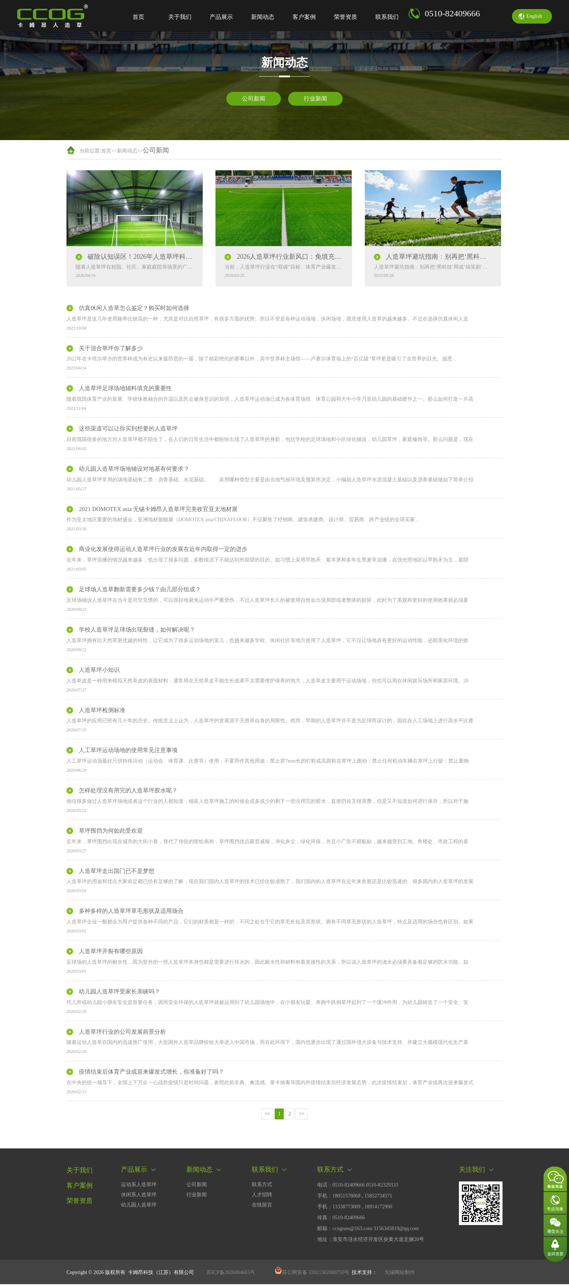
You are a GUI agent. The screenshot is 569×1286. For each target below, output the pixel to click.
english (534, 16)
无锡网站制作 (399, 1274)
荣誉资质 (345, 17)
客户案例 (304, 17)
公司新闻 (253, 98)
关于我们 (179, 17)
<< (267, 1115)
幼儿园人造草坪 (139, 1206)
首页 (138, 17)
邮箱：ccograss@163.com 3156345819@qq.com (368, 1230)
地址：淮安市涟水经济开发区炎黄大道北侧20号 (370, 1241)
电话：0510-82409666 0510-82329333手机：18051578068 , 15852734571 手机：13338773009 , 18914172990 (357, 1197)
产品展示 (221, 17)
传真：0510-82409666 (341, 1219)
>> (301, 1115)
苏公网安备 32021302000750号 (312, 1274)
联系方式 (262, 1186)
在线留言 (262, 1206)
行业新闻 (315, 98)
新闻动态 (262, 17)
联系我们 (387, 17)
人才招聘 (262, 1196)
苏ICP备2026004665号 (230, 1274)
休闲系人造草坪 (139, 1196)
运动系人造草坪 (139, 1186)
